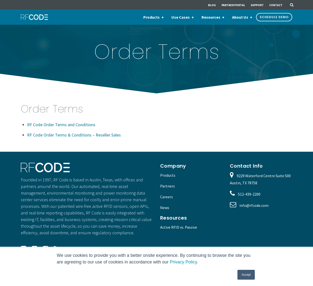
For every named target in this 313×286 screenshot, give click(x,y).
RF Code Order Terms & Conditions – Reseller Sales (74, 135)
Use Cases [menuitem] (180, 17)
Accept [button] (246, 274)
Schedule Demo (274, 17)
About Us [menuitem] (240, 17)
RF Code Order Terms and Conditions (61, 124)
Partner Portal (233, 5)
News (164, 207)
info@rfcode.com (253, 205)
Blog (212, 5)
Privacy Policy (183, 262)
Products (167, 175)
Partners (167, 186)
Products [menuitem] (151, 17)
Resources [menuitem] (210, 17)
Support (257, 5)
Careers (166, 196)
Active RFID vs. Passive (178, 227)
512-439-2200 (249, 194)
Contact (275, 5)
